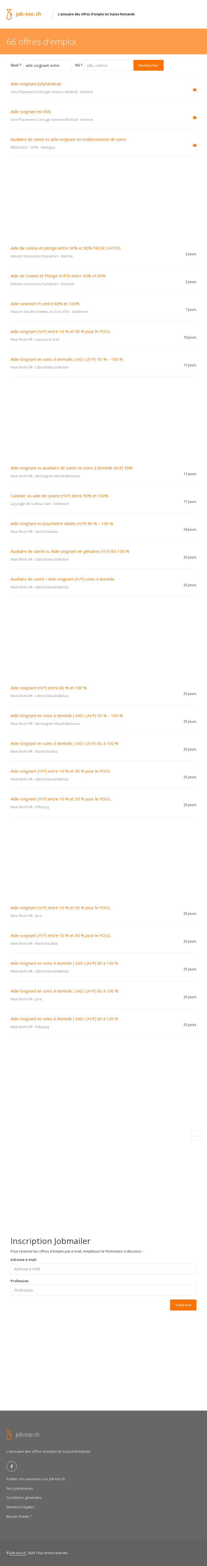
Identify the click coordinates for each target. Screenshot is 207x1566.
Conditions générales (24, 1497)
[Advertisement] (103, 197)
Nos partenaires (19, 1488)
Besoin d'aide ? (18, 1516)
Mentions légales (20, 1506)
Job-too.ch (18, 1553)
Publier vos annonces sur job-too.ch (35, 1478)
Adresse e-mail (23, 1259)
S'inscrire (183, 1304)
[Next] (196, 1136)
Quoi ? (16, 65)
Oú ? (78, 65)
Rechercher (148, 65)
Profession (20, 1280)
